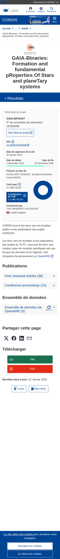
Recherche (51, 10)
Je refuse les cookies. (30, 554)
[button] (41, 10)
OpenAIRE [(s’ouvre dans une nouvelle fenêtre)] (44, 256)
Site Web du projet (21, 132)
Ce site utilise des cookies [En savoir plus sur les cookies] (19, 534)
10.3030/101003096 (16, 145)
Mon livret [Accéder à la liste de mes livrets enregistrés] (38, 388)
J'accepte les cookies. (30, 546)
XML (32, 359)
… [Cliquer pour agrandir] (16, 28)
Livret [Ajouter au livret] (19, 388)
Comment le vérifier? (45, 2)
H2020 (25, 28)
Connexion (30, 10)
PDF (32, 369)
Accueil (6, 28)
